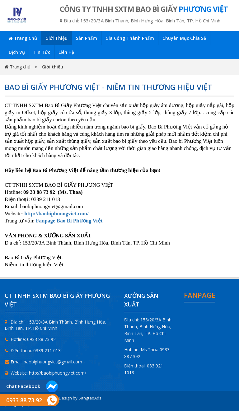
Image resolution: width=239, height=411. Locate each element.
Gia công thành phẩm (129, 38)
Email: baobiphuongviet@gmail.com (43, 362)
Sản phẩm (86, 38)
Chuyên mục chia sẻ (184, 38)
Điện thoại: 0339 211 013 (33, 350)
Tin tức (41, 52)
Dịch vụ (17, 52)
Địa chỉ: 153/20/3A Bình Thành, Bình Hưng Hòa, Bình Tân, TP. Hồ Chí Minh (55, 325)
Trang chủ (23, 38)
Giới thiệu (56, 38)
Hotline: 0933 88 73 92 (30, 339)
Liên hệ (66, 52)
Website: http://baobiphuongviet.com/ (45, 373)
